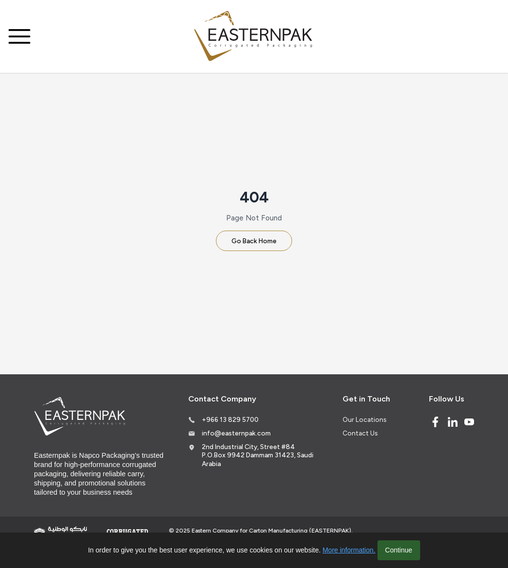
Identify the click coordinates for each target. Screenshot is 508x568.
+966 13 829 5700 (230, 419)
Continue (398, 550)
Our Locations (364, 419)
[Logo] (254, 37)
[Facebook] (435, 422)
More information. (349, 550)
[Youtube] (469, 421)
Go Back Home (254, 241)
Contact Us (360, 433)
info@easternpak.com (236, 433)
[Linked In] (453, 422)
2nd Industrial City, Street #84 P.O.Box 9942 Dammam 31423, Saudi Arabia (257, 455)
